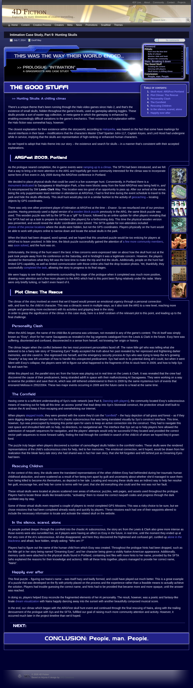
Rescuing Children (160, 105)
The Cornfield (158, 102)
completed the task (35, 267)
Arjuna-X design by (57, 677)
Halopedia (109, 129)
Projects (182, 2)
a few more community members (143, 241)
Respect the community (165, 59)
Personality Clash (160, 98)
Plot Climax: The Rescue (164, 95)
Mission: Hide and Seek (165, 56)
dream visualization (27, 601)
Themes (118, 25)
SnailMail (106, 25)
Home (14, 25)
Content (25, 25)
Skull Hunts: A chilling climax (165, 71)
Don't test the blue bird (165, 52)
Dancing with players (115, 400)
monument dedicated (21, 185)
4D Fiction (29, 11)
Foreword (164, 46)
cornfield (111, 415)
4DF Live (136, 2)
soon (17, 245)
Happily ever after (160, 113)
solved (24, 245)
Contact (170, 2)
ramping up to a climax (97, 167)
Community (158, 2)
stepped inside (34, 415)
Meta (69, 25)
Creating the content (165, 67)
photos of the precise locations (26, 227)
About (147, 2)
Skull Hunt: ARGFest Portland (167, 91)
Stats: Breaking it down (164, 61)
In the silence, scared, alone (166, 109)
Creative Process (42, 25)
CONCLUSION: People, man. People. (96, 638)
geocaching (139, 197)
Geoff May (36, 40)
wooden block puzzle (86, 211)
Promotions (91, 25)
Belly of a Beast (165, 54)
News (79, 25)
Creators (59, 25)
